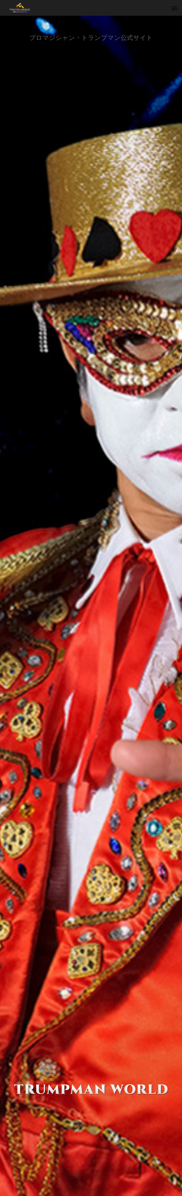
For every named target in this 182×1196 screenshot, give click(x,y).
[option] (91, 606)
